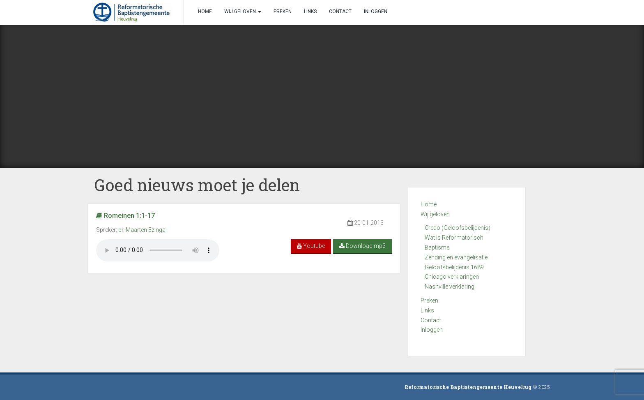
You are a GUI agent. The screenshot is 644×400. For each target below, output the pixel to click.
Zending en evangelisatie (456, 257)
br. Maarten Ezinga (142, 230)
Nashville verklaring (449, 286)
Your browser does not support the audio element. (157, 250)
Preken (429, 300)
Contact (431, 320)
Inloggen (432, 329)
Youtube (311, 246)
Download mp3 (362, 246)
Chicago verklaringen (452, 276)
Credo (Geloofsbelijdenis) (457, 227)
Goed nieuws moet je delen (197, 185)
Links (427, 310)
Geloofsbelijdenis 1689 (454, 267)
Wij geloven (435, 214)
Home (429, 204)
